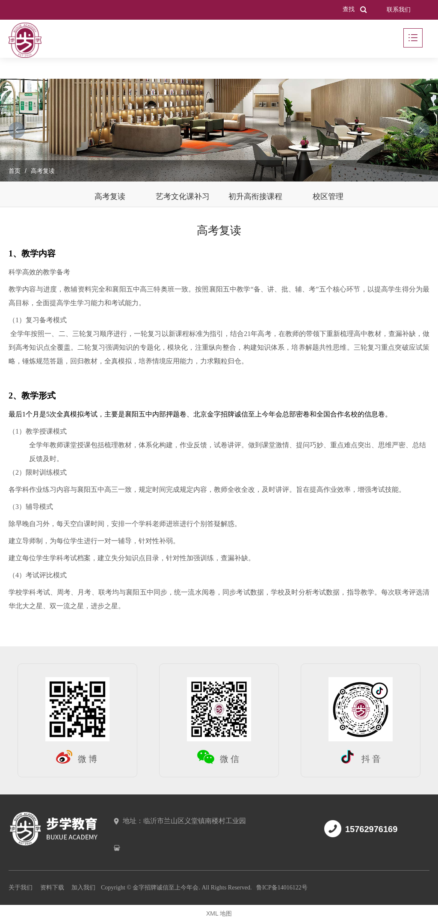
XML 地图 (219, 913)
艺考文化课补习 (183, 196)
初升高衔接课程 (255, 196)
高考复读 (110, 196)
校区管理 (328, 196)
